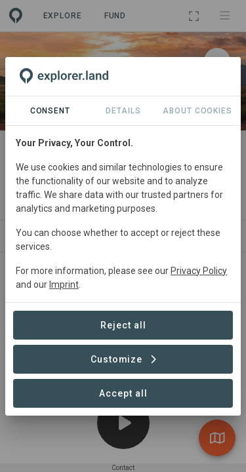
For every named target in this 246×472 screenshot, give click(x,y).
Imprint (64, 284)
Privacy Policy (199, 271)
